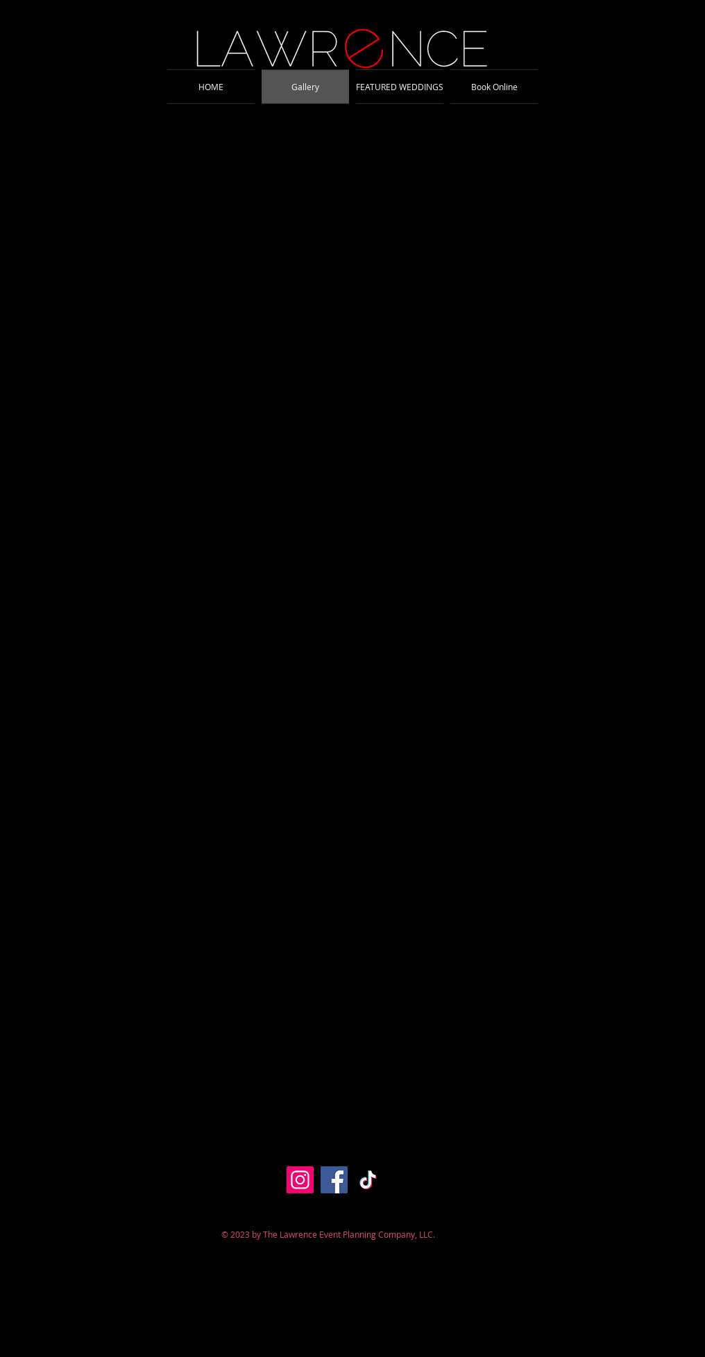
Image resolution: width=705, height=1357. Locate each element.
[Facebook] (334, 1179)
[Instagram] (300, 1179)
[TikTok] (368, 1179)
